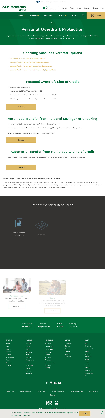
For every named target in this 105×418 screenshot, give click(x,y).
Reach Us (87, 368)
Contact (78, 8)
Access (8, 360)
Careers (95, 8)
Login (98, 15)
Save (7, 346)
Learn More (19, 309)
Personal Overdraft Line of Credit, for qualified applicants (28, 58)
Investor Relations (25, 391)
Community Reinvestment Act (89, 373)
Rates (72, 8)
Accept (85, 413)
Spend (8, 343)
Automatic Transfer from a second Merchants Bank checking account (31, 66)
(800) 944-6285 (44, 326)
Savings (28, 346)
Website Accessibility (58, 391)
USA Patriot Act (93, 391)
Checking (28, 343)
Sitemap (52, 395)
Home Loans (48, 15)
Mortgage (48, 343)
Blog (102, 8)
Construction (48, 346)
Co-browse (10, 391)
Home (52, 23)
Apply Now (24, 108)
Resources (87, 8)
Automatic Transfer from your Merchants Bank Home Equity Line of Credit (32, 70)
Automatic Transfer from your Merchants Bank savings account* (29, 62)
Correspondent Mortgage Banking (49, 365)
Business (33, 15)
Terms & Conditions (76, 391)
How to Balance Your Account (19, 236)
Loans (27, 349)
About (73, 15)
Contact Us (21, 140)
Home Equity (49, 349)
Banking (20, 15)
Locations (64, 8)
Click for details (24, 415)
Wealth (61, 15)
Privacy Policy (41, 391)
